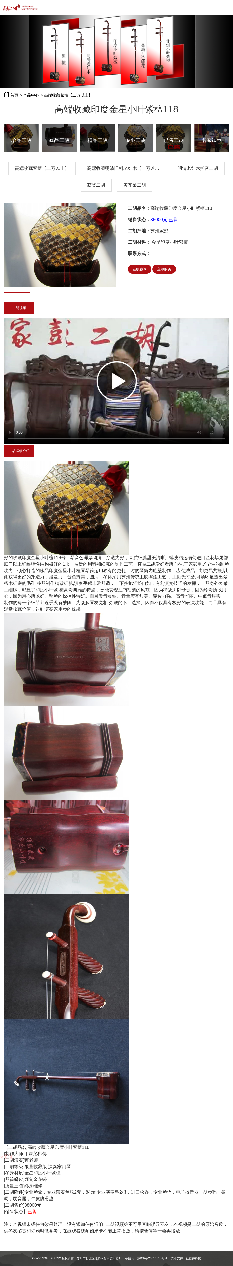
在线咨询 (140, 269)
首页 (14, 95)
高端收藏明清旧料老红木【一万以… (123, 168)
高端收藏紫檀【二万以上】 (68, 95)
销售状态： (139, 219)
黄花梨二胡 (134, 185)
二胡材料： (139, 242)
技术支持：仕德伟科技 (186, 1258)
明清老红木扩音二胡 (198, 168)
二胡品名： (139, 208)
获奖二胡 (96, 185)
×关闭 (7, 1157)
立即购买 (164, 269)
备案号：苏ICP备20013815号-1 (146, 1258)
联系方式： (139, 253)
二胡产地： (139, 230)
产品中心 (31, 95)
